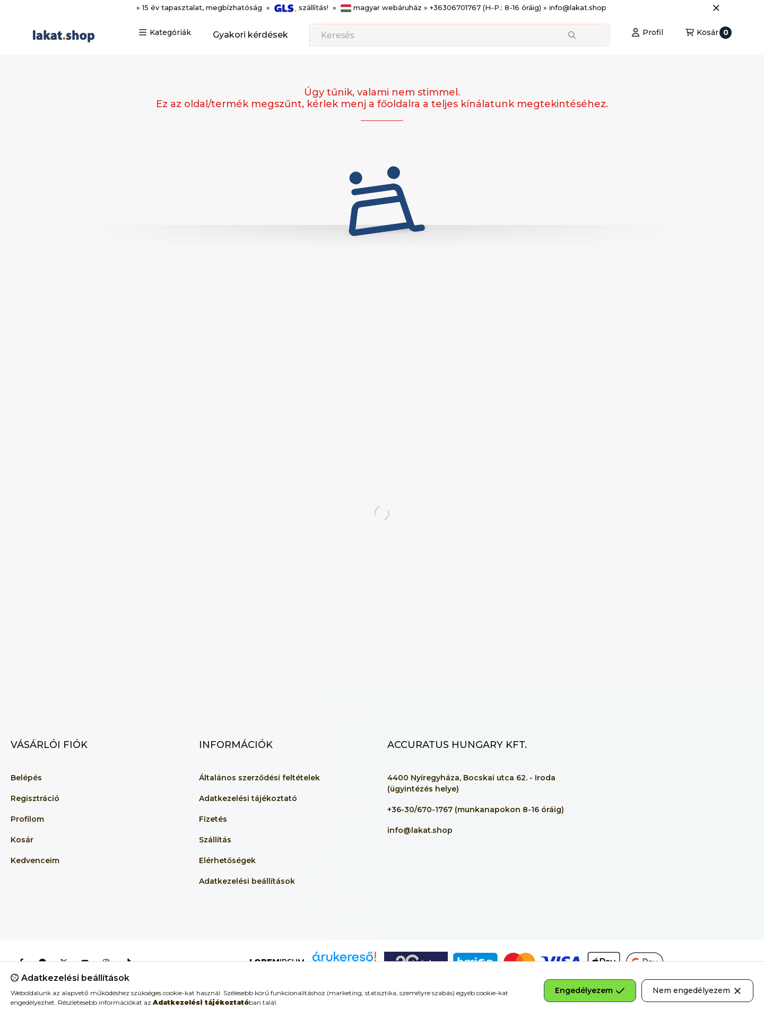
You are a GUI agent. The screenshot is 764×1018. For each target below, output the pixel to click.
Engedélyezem (590, 990)
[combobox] (459, 35)
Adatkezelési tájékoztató (248, 798)
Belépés (26, 777)
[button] (164, 32)
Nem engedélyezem (697, 990)
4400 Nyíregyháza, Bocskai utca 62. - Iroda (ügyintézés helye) (471, 783)
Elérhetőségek (227, 860)
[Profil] (647, 32)
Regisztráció (35, 798)
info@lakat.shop (420, 830)
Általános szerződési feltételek (259, 777)
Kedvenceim (35, 860)
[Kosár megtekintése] (708, 32)
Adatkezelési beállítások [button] (247, 881)
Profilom (27, 819)
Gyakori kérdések (250, 35)
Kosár (22, 840)
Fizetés (213, 819)
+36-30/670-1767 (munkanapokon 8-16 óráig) (475, 809)
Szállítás (215, 840)
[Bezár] (716, 8)
